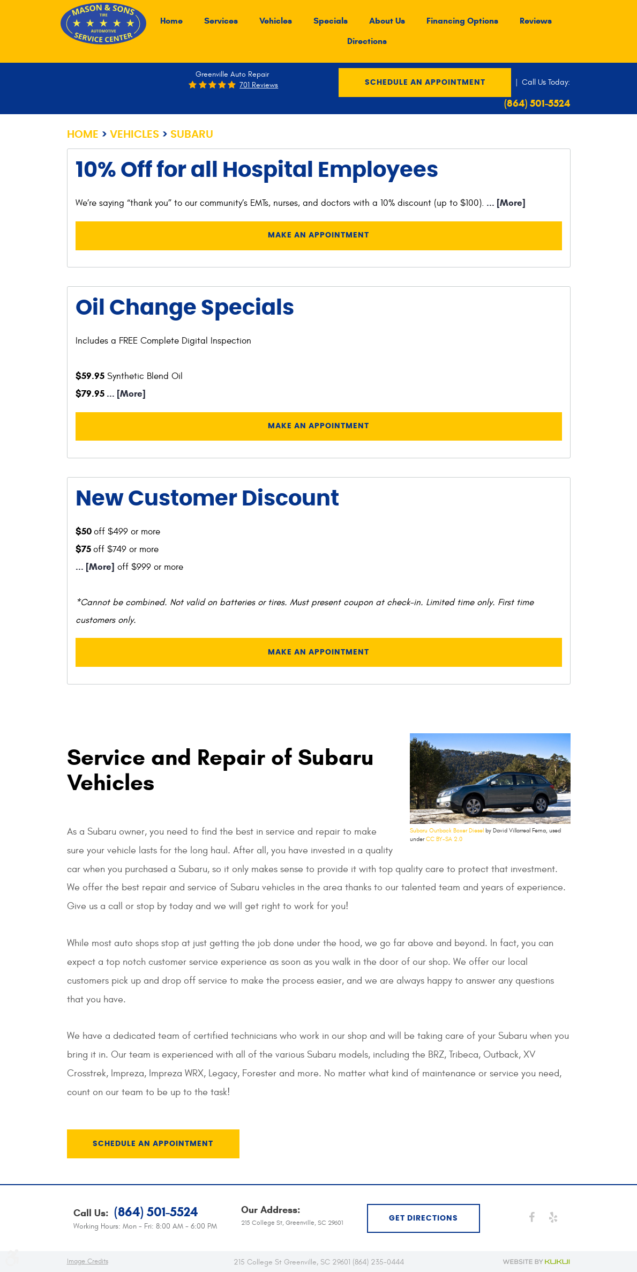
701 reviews (258, 85)
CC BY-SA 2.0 (444, 840)
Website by (537, 1261)
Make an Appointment (318, 236)
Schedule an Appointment (425, 82)
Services (221, 21)
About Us (387, 21)
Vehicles (275, 21)
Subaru (191, 134)
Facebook (531, 1217)
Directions (367, 41)
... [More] (505, 203)
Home (171, 21)
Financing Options (462, 21)
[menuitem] (171, 21)
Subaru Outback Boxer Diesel (447, 831)
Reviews (536, 21)
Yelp (553, 1217)
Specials (330, 21)
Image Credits (87, 1260)
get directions (423, 1218)
